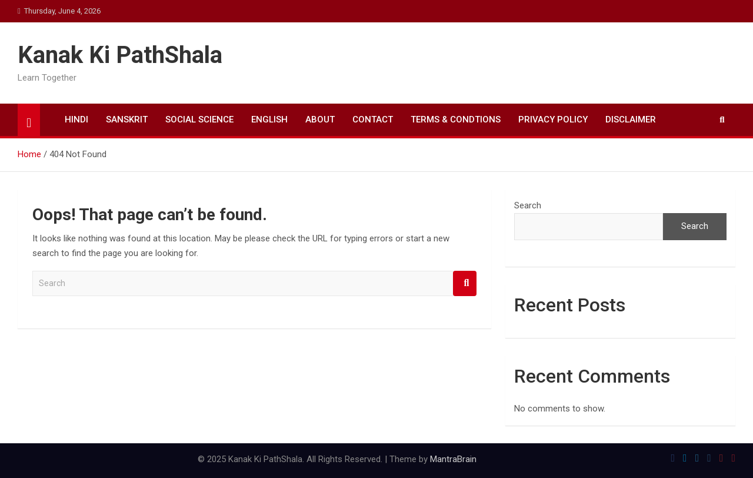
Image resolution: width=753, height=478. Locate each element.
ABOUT (320, 119)
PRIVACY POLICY (553, 119)
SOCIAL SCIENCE (199, 119)
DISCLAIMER (630, 119)
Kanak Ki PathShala (120, 55)
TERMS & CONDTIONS (456, 119)
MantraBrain (453, 459)
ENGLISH (269, 119)
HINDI (76, 119)
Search (465, 283)
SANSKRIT (127, 119)
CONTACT (372, 119)
